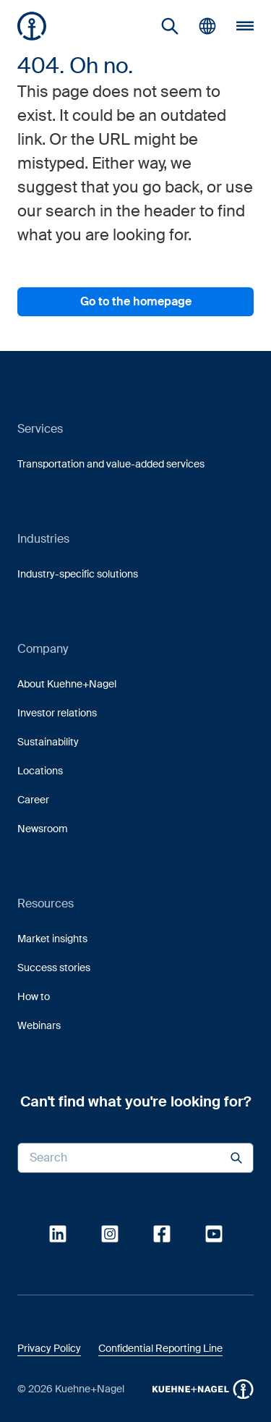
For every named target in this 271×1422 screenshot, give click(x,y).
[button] (31, 26)
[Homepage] (31, 26)
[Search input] (135, 1158)
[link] (169, 26)
